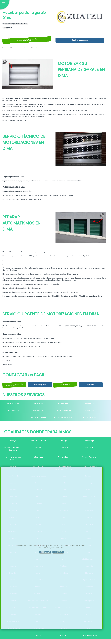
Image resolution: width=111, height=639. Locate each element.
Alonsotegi (89, 441)
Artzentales (38, 457)
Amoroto (38, 447)
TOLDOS (13, 417)
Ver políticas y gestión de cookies (51, 547)
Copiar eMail (91, 385)
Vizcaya (13, 441)
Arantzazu (89, 447)
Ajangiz (64, 441)
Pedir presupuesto (80, 40)
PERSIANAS (89, 403)
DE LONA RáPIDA (89, 417)
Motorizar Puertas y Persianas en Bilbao (24, 47)
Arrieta (13, 466)
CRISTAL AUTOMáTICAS (63, 417)
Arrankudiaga (64, 457)
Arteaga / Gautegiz (89, 466)
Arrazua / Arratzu (89, 457)
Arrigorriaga (38, 466)
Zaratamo (63, 635)
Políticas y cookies (89, 635)
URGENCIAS (89, 410)
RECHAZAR (45, 552)
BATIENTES (38, 403)
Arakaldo (64, 447)
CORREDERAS (63, 403)
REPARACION (38, 410)
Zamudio (38, 635)
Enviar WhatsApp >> (27, 40)
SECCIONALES (13, 410)
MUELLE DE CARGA (38, 417)
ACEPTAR (58, 552)
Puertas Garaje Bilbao (8, 47)
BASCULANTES (13, 403)
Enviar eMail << (65, 385)
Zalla (13, 635)
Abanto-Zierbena (38, 441)
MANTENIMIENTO (64, 410)
